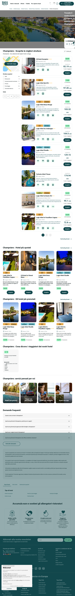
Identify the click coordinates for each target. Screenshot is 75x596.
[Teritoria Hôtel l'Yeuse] (28, 165)
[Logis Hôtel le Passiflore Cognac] (28, 208)
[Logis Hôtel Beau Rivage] (28, 96)
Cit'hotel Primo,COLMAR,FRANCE (64, 581)
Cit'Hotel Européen (44, 46)
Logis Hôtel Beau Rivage (44, 91)
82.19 (67, 53)
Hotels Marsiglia (42, 571)
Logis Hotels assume (43, 547)
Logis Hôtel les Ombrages (45, 115)
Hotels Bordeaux (42, 579)
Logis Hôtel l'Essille (44, 137)
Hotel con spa (8, 482)
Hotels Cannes (42, 577)
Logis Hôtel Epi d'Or (44, 69)
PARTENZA (31, 24)
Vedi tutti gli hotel (66, 226)
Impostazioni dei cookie (61, 543)
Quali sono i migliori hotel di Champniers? (15, 418)
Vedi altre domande (12, 430)
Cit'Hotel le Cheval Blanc (27, 263)
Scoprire (67, 59)
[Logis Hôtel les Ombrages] (28, 119)
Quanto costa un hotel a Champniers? (14, 402)
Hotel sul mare (30, 482)
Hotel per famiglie (54, 480)
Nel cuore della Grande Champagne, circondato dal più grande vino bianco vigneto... (63, 270)
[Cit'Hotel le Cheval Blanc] (28, 247)
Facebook (36, 555)
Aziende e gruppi (42, 545)
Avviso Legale (59, 538)
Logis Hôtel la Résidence (61, 314)
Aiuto (57, 547)
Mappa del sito (59, 549)
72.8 (67, 209)
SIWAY (53, 594)
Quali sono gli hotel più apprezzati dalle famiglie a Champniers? (20, 413)
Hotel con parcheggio (32, 480)
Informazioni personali (61, 541)
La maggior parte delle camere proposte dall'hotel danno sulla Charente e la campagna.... (46, 270)
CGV (57, 545)
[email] (50, 526)
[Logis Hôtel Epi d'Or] (28, 74)
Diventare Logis (41, 537)
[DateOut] (33, 28)
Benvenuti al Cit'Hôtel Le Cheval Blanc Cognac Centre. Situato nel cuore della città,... (28, 270)
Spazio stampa (41, 541)
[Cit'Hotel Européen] (28, 52)
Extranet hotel (41, 539)
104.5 (67, 120)
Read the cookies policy (7, 583)
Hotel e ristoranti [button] (14, 3)
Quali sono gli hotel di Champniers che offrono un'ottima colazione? (21, 424)
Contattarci (40, 543)
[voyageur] (43, 28)
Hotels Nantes (42, 569)
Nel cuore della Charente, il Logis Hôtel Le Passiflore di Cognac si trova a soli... (10, 270)
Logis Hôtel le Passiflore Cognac (48, 204)
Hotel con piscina (9, 480)
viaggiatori (40, 24)
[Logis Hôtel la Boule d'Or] (28, 186)
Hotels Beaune (42, 575)
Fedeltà (28, 3)
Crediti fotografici (60, 551)
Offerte (22, 3)
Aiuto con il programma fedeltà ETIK (29, 541)
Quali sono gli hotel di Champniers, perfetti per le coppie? (18, 407)
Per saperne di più (36, 3)
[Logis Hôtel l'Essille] (28, 142)
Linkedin (43, 555)
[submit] (68, 526)
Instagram (39, 555)
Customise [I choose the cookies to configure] (9, 588)
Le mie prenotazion (25, 537)
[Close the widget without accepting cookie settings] (8, 566)
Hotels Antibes (42, 573)
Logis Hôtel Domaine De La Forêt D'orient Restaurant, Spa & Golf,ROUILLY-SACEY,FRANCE (63, 578)
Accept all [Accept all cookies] (24, 588)
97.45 (67, 74)
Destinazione (5, 24)
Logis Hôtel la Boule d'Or (45, 182)
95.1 (67, 187)
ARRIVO (21, 24)
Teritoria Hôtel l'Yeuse (43, 161)
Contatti (22, 539)
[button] (3, 593)
